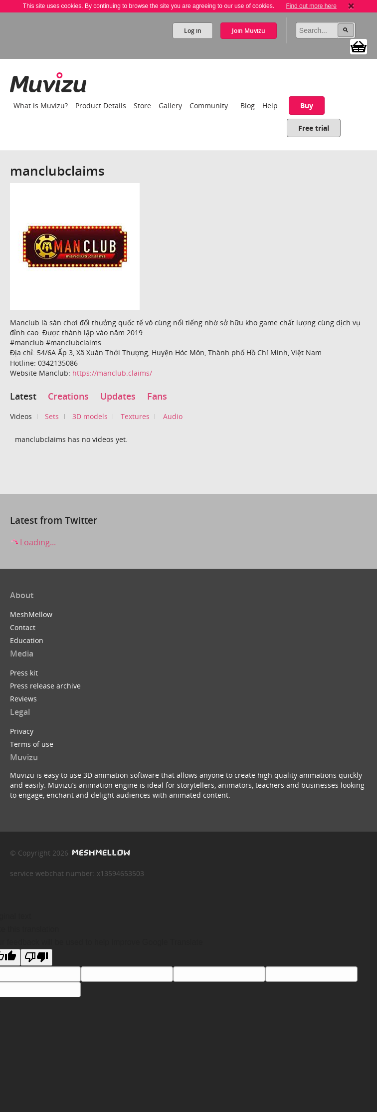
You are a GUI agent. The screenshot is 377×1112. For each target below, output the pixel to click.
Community (208, 105)
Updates (118, 396)
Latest (23, 396)
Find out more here (311, 5)
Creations (68, 396)
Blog (247, 105)
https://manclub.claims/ (112, 373)
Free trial (313, 128)
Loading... (33, 542)
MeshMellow (31, 614)
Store (142, 105)
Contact (22, 627)
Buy (306, 105)
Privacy (21, 731)
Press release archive (45, 685)
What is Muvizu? (40, 105)
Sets (52, 416)
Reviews (23, 698)
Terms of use (31, 744)
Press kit (24, 672)
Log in (192, 30)
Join (248, 30)
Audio (173, 416)
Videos (21, 416)
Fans (157, 396)
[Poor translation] (36, 957)
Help (270, 105)
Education (26, 640)
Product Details (100, 105)
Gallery (170, 105)
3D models (90, 416)
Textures (135, 416)
